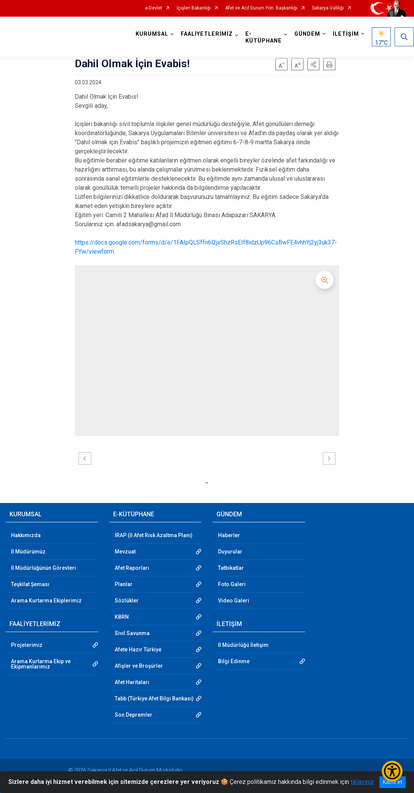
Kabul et (392, 782)
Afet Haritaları (132, 682)
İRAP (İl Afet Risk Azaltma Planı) (154, 535)
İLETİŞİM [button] (346, 34)
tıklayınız (362, 781)
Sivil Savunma (132, 633)
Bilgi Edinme (234, 661)
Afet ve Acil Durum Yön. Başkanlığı (261, 8)
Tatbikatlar (231, 568)
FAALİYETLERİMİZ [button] (207, 34)
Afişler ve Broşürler (139, 666)
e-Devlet (153, 8)
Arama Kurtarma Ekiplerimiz (46, 601)
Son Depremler (133, 715)
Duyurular (230, 552)
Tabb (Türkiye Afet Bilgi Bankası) (154, 698)
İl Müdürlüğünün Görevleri (43, 568)
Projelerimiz (27, 645)
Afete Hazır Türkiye (138, 649)
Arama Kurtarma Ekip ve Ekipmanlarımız (41, 664)
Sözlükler (127, 601)
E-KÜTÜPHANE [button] (264, 37)
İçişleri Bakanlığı (194, 8)
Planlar (124, 584)
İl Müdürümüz (28, 552)
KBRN (122, 617)
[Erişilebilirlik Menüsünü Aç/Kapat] (392, 771)
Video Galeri (233, 601)
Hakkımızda (26, 535)
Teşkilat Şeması (30, 584)
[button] (313, 64)
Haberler (229, 535)
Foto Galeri (232, 584)
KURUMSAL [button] (152, 34)
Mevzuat (125, 552)
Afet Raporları (132, 568)
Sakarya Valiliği (328, 8)
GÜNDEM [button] (308, 34)
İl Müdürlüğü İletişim (243, 645)
